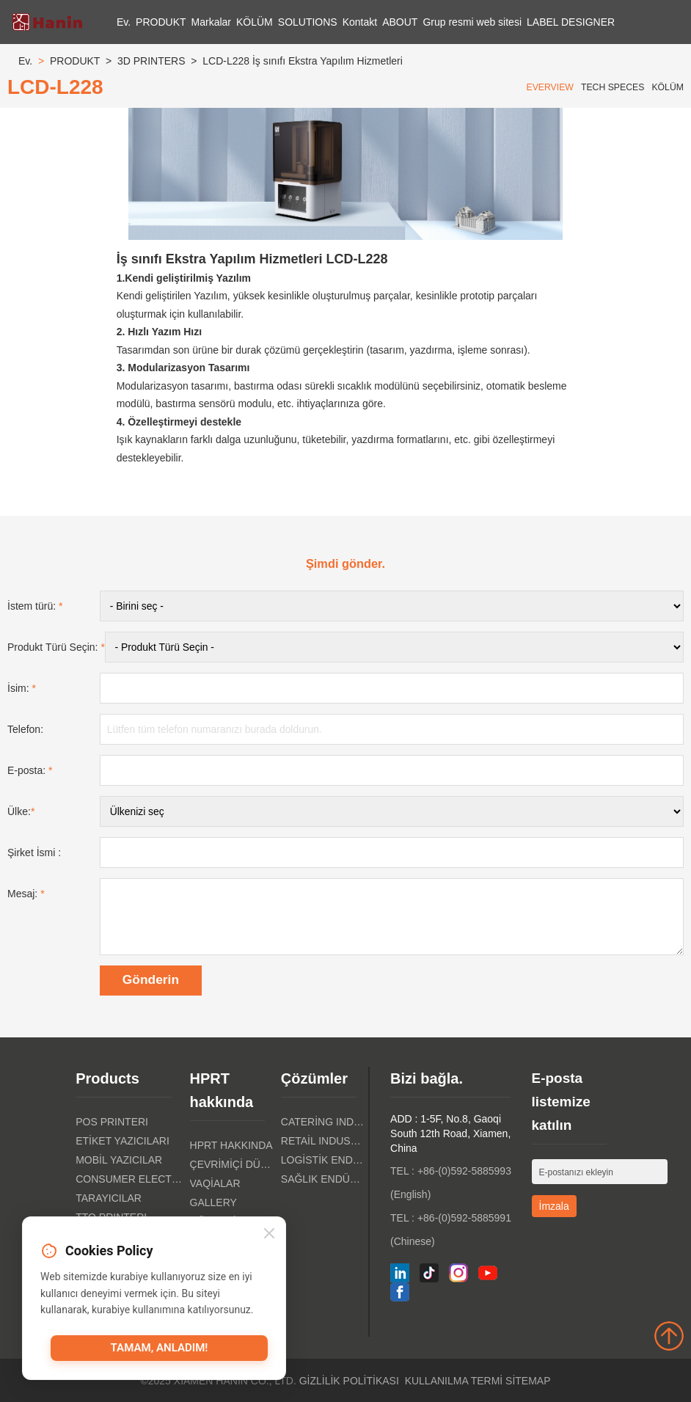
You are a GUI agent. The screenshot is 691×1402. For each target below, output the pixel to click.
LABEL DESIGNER (571, 22)
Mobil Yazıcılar (119, 1160)
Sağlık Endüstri (323, 1179)
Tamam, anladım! (159, 1348)
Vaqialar (215, 1183)
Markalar (211, 22)
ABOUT (399, 22)
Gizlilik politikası (349, 1381)
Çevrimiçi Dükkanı (232, 1164)
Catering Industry (323, 1122)
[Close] (269, 1234)
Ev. (124, 22)
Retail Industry (323, 1141)
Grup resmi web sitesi (472, 22)
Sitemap (527, 1381)
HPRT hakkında (231, 1145)
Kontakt (360, 22)
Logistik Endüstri (323, 1160)
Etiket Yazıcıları (122, 1141)
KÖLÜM (254, 22)
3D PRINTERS (151, 61)
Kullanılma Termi (454, 1381)
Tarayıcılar (109, 1198)
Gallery (213, 1202)
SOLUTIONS (307, 22)
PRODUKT (161, 22)
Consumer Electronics (129, 1179)
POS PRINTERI (112, 1122)
